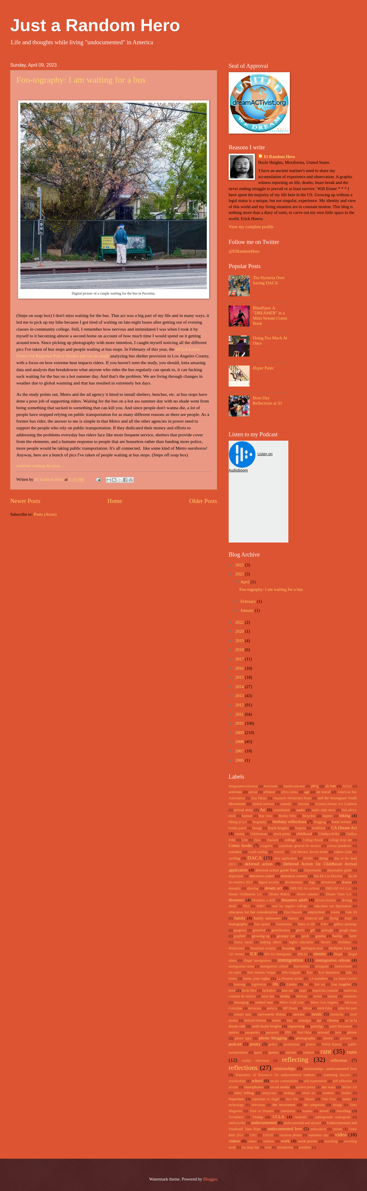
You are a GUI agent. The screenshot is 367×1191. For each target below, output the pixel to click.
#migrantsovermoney (243, 786)
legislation (259, 984)
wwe (268, 1147)
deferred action (259, 864)
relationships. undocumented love (330, 1068)
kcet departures (329, 972)
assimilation (281, 810)
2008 (240, 741)
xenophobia (285, 1147)
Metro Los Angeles (324, 1002)
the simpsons (314, 1105)
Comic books (240, 845)
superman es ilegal (265, 1099)
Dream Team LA (338, 894)
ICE (253, 953)
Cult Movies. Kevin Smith (308, 852)
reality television (255, 1061)
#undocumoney (294, 786)
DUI (246, 906)
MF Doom (290, 1008)
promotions (291, 1044)
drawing (252, 888)
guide (305, 936)
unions (337, 1129)
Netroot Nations (255, 1020)
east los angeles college (289, 906)
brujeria (300, 828)
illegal (338, 954)
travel (324, 1111)
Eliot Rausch (293, 912)
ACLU (347, 786)
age (306, 792)
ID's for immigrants (278, 954)
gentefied (259, 930)
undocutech (318, 1129)
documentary (294, 882)
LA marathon (318, 979)
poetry (255, 1044)
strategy (289, 1093)
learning (239, 984)
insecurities (301, 966)
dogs (312, 882)
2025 (240, 565)
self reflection (342, 1081)
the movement (283, 1105)
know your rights (256, 978)
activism (235, 792)
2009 (240, 732)
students (328, 1093)
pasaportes (252, 1032)
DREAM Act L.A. (339, 888)
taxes (347, 1099)
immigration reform (332, 960)
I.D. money (236, 954)
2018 (240, 649)
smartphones (254, 1087)
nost (289, 1020)
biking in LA (238, 822)
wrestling (331, 1141)
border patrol (237, 828)
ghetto (300, 930)
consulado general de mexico (300, 846)
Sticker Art (349, 1087)
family (239, 918)
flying (334, 918)
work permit (307, 1141)
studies (346, 1093)
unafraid (300, 1117)
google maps (348, 930)
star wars (328, 1087)
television (258, 1105)
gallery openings (345, 924)
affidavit (269, 792)
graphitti (240, 936)
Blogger (210, 1179)
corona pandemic (339, 846)
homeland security (263, 948)
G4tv (324, 924)
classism (272, 840)
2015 (240, 677)
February (248, 601)
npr (319, 1020)
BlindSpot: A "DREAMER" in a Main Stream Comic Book (270, 316)
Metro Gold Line (292, 1002)
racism (291, 1052)
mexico (272, 1008)
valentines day (318, 1135)
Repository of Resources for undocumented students (275, 1075)
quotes (274, 1052)
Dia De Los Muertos (328, 876)
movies (298, 1014)
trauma (307, 1111)
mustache (337, 1014)
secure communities (284, 1081)
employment (316, 912)
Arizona (303, 804)
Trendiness (236, 1117)
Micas (307, 1008)
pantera (234, 1032)
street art (308, 1093)
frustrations (284, 924)
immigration (290, 960)
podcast (235, 1044)
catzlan (239, 834)
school (257, 1080)
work (285, 1141)
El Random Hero (279, 156)
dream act (273, 888)
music (317, 1014)
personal (323, 1032)
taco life (292, 1099)
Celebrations (258, 834)
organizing (296, 1026)
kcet (310, 972)
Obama (332, 1020)
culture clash (343, 852)
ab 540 (330, 786)
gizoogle (328, 930)
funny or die (306, 924)
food (348, 918)
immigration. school (274, 966)
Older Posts (203, 501)
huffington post (312, 948)
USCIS (268, 1135)
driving (347, 900)
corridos (235, 852)
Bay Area (265, 816)
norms (276, 1020)
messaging (241, 1002)
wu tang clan (250, 1147)
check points (281, 834)
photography (305, 1038)
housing (288, 948)
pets (338, 1032)
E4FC (261, 906)
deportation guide (339, 870)
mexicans (254, 1008)
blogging (320, 822)
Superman (236, 1099)
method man (264, 1002)
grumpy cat (285, 936)
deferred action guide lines (276, 870)
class (257, 840)
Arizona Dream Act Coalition (336, 804)
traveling (343, 1111)
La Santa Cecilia (345, 979)
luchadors (269, 991)
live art (319, 984)
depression (236, 876)
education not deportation (332, 906)
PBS (288, 1032)
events (335, 912)
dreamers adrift (294, 900)
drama (346, 882)
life (275, 984)
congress (266, 846)
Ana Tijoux (259, 798)
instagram (322, 966)
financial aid (314, 918)
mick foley (324, 1008)
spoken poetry (306, 1087)
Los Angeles (341, 984)
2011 (240, 714)
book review (341, 822)
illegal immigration (257, 961)
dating (323, 858)
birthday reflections (289, 821)
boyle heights (278, 828)
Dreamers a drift (263, 900)
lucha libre (249, 991)
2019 (240, 640)
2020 (240, 631)
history (326, 942)
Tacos (309, 1099)
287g (314, 786)
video (340, 1134)
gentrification (280, 930)
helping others (270, 942)
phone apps (243, 1038)
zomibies (305, 1147)
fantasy (293, 918)
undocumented (264, 1122)
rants (352, 1052)
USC (253, 1135)
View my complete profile (251, 226)
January (247, 610)
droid (232, 906)
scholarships (237, 1081)
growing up (261, 936)
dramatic (235, 888)
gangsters (240, 930)
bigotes (328, 816)
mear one (268, 996)
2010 (240, 723)
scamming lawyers (336, 1075)
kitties (233, 979)
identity (320, 953)
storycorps (269, 1093)
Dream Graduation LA (245, 894)
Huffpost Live (340, 948)
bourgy (257, 828)
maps (303, 991)
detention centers (294, 876)
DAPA (308, 858)
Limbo (291, 984)
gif (312, 930)
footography (238, 924)
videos (234, 1141)
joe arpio (235, 972)
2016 (240, 668)
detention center (261, 876)
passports (272, 1032)
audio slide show (323, 810)
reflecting (295, 1059)
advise (252, 792)
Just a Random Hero (95, 25)
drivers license (325, 900)
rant (325, 1051)
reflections (243, 1067)
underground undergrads (332, 1117)
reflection (339, 1060)
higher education (301, 942)
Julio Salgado (291, 972)
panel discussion (340, 1026)
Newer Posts (25, 501)
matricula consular (325, 991)
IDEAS (302, 954)
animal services (263, 804)
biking (344, 815)
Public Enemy (332, 1044)
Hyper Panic (263, 368)
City (245, 840)
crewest (279, 852)
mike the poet (347, 1008)
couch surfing (257, 852)
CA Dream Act (344, 827)
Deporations (312, 870)
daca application (285, 858)
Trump (258, 1117)
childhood (304, 834)
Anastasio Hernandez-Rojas (292, 798)
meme (317, 996)
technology (236, 1105)
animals (285, 804)
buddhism (318, 828)
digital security (268, 882)
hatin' (353, 936)
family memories (267, 918)
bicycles (309, 816)
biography (260, 822)
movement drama (271, 1014)
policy (273, 1044)
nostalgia (304, 1020)
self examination (315, 1081)
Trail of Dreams (261, 1111)
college (290, 840)
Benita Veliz (287, 816)
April (245, 581)
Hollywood (236, 948)
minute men (242, 1014)
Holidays (344, 942)
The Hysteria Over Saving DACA (269, 280)
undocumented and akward (302, 1123)
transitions (288, 1111)
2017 (240, 659)
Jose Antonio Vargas (261, 972)
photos (328, 1038)
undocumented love (285, 1128)
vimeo (252, 1141)
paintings (317, 1026)
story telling (244, 1093)
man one (288, 991)
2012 (240, 705)
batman (247, 816)
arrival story (243, 810)
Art (263, 809)
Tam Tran (329, 1099)
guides (320, 936)
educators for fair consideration (253, 912)
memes (332, 996)
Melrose (302, 996)
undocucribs (237, 1123)
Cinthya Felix (329, 834)
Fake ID (351, 912)
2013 (240, 695)
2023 (240, 574)
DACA (254, 858)
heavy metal (244, 942)
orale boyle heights (266, 1026)
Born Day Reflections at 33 (267, 400)
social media (280, 1087)
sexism (233, 1087)
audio (300, 810)
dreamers (236, 900)
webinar (268, 1141)
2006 (240, 760)
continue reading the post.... (40, 465)
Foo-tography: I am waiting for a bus (80, 79)
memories (350, 996)
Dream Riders (279, 894)
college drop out (340, 840)
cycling (234, 858)
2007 (240, 751)
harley (337, 936)
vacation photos (291, 1135)
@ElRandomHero (244, 251)
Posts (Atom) (45, 514)
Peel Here (304, 1032)
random (309, 1052)
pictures (345, 1038)
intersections (343, 966)
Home (114, 501)
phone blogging (273, 1038)
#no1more (271, 786)
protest (310, 1044)
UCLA (278, 1116)
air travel (323, 792)
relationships (284, 1068)
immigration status (241, 966)
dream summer (307, 894)
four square (262, 924)
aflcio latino (289, 792)
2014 (240, 686)
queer (258, 1052)
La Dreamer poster (290, 979)
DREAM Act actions (304, 888)
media (285, 996)
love (232, 990)
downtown (328, 882)
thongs (337, 1105)
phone (352, 1032)
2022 (240, 622)
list (306, 984)
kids (349, 972)
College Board (313, 840)
